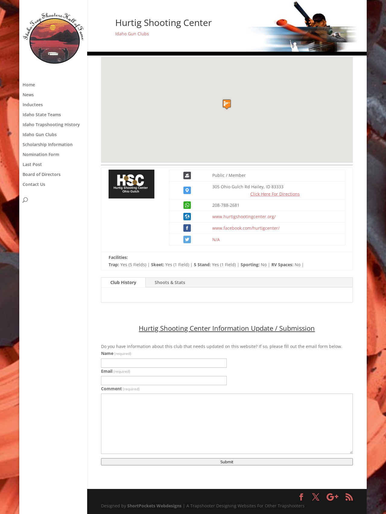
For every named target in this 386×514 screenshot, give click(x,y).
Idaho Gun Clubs (40, 134)
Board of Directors (42, 174)
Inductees (33, 105)
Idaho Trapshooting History (51, 125)
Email (115, 371)
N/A (216, 239)
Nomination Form (41, 154)
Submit (226, 462)
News (28, 95)
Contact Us (34, 184)
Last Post (32, 164)
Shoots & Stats (170, 282)
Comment (120, 388)
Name (116, 353)
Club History (123, 282)
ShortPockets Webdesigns (154, 506)
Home (29, 85)
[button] (227, 104)
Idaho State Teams (42, 115)
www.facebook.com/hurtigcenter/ (246, 228)
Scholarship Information (48, 144)
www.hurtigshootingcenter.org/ (244, 216)
